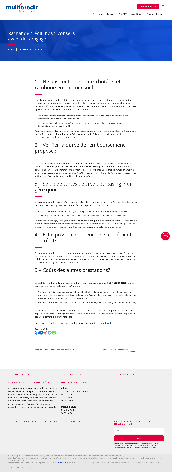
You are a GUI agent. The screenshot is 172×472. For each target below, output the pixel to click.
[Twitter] (50, 333)
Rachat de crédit (32, 49)
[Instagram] (45, 333)
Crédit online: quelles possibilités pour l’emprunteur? (55, 349)
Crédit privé (98, 14)
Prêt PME (123, 14)
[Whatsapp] (54, 333)
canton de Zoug (62, 463)
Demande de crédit (146, 6)
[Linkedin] (41, 333)
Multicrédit (107, 323)
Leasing (111, 14)
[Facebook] (37, 333)
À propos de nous (155, 14)
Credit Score (137, 14)
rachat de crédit (58, 323)
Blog (12, 49)
